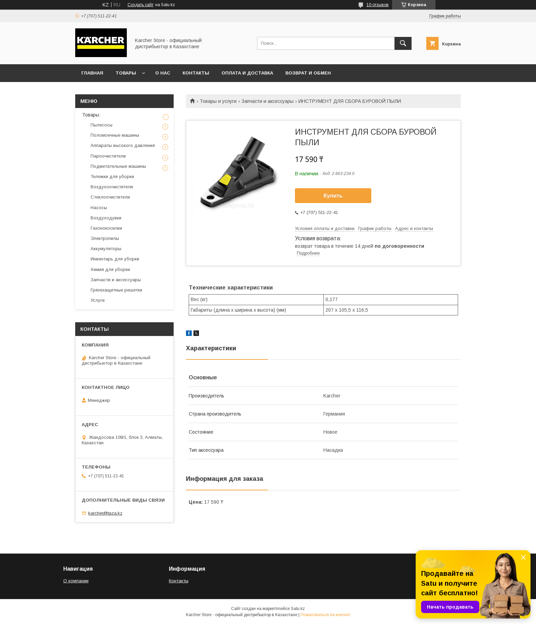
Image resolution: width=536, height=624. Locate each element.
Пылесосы (101, 124)
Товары (126, 73)
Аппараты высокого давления (123, 145)
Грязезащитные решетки (116, 290)
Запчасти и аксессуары (268, 101)
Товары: (91, 115)
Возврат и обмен (308, 73)
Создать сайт (140, 4)
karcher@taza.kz (105, 513)
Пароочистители (108, 156)
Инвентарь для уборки (115, 258)
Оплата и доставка (247, 73)
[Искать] (403, 43)
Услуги (98, 300)
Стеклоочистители (110, 197)
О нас (162, 73)
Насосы (99, 207)
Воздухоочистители (112, 186)
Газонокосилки (106, 228)
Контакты (196, 73)
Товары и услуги (218, 101)
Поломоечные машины (115, 135)
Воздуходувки (106, 217)
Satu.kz (298, 608)
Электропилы (105, 238)
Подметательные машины (118, 166)
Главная (92, 73)
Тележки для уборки (112, 176)
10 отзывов (377, 4)
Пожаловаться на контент (325, 614)
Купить (333, 196)
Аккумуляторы (106, 248)
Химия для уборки (110, 269)
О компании (76, 580)
